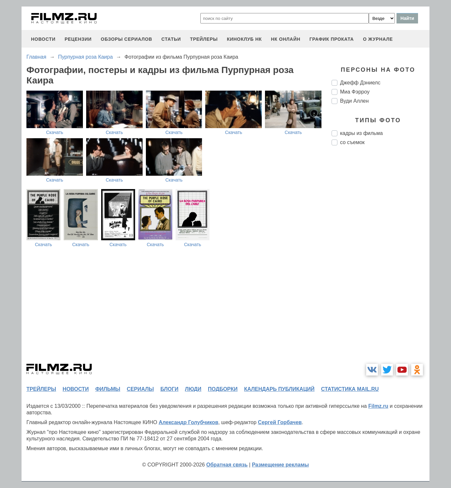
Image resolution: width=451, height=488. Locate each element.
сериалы (140, 389)
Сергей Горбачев (280, 422)
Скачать (54, 132)
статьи (171, 39)
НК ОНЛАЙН (285, 39)
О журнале (378, 39)
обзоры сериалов (126, 39)
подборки (223, 389)
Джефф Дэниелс (360, 82)
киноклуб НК (244, 39)
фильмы (107, 389)
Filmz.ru (378, 406)
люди (193, 389)
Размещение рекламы (280, 464)
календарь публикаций (279, 389)
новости (43, 39)
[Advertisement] (380, 259)
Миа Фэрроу (354, 92)
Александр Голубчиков (188, 422)
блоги (169, 389)
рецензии (78, 39)
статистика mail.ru (350, 389)
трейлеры (204, 39)
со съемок (352, 142)
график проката (331, 39)
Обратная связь (227, 464)
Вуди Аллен (354, 101)
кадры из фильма (361, 133)
